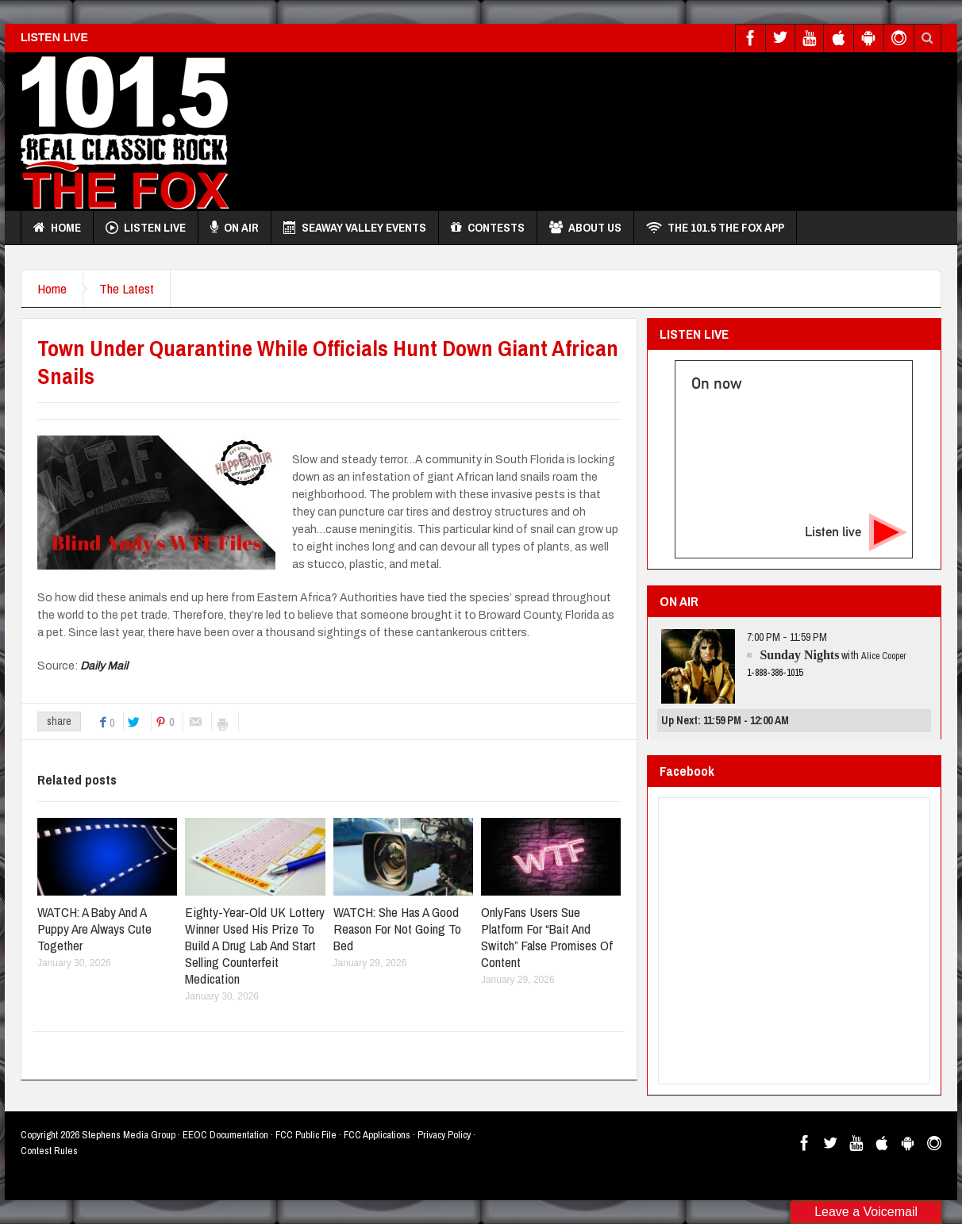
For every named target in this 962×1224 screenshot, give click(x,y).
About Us (585, 227)
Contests (488, 227)
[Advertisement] (652, 127)
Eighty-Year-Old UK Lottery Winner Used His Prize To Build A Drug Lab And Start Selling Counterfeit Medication (255, 945)
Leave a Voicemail (866, 1211)
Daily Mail (104, 666)
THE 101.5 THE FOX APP (715, 227)
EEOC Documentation (225, 1135)
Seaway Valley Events (354, 227)
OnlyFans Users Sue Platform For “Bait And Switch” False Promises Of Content (547, 937)
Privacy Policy (444, 1135)
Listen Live (146, 227)
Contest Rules (49, 1150)
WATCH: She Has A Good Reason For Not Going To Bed (397, 928)
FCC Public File (306, 1135)
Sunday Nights (799, 655)
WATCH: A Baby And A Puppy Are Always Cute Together (94, 928)
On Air (234, 227)
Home (57, 227)
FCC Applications (377, 1135)
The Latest (126, 288)
